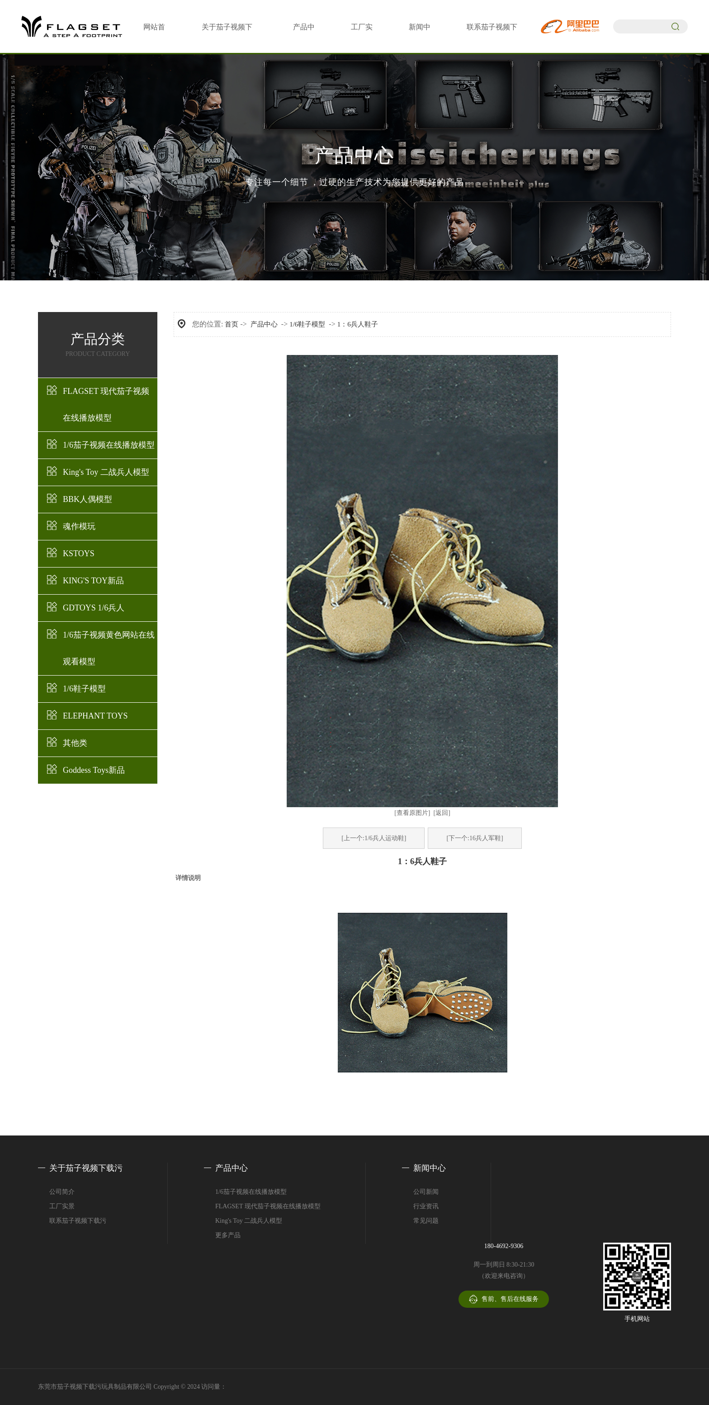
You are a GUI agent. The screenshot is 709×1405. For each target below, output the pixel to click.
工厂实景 (62, 1206)
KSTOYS (79, 553)
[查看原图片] (412, 812)
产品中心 (264, 324)
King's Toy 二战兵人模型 (106, 472)
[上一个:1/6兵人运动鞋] (373, 838)
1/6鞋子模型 (84, 688)
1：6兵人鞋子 (357, 324)
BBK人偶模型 (87, 499)
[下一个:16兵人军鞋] (474, 838)
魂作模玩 (79, 526)
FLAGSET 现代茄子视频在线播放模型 (106, 404)
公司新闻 (426, 1191)
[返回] (442, 812)
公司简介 (62, 1191)
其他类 (75, 742)
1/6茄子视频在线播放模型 (109, 444)
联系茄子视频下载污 (77, 1220)
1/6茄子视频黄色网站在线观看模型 (109, 648)
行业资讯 (426, 1206)
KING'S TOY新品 (93, 580)
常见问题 (426, 1220)
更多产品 (228, 1235)
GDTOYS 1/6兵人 (93, 607)
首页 (231, 324)
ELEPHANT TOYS (95, 715)
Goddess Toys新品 (94, 770)
